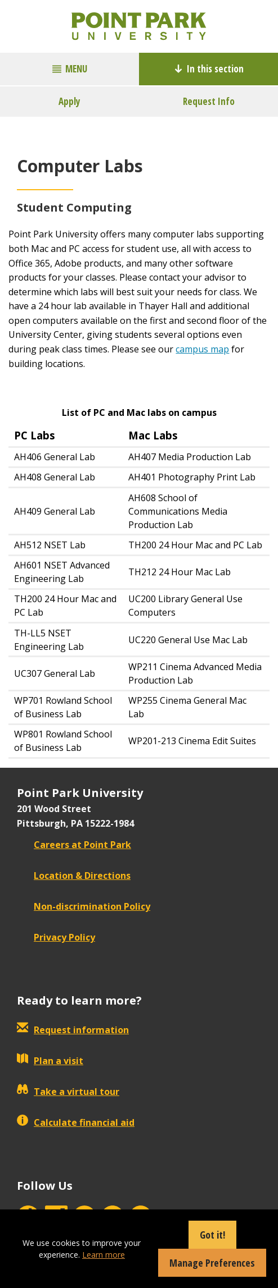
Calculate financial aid (75, 1122)
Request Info (209, 101)
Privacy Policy (56, 937)
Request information (73, 1030)
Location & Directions (74, 875)
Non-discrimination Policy (83, 906)
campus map (202, 349)
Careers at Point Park (74, 844)
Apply (69, 101)
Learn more (103, 1254)
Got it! (212, 1234)
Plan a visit (50, 1061)
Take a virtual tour (68, 1091)
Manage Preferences (212, 1262)
